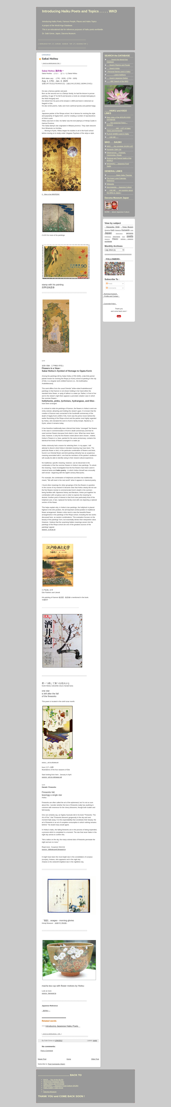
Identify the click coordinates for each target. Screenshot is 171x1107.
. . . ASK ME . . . (112, 137)
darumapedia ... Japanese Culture (119, 187)
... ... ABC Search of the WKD (117, 81)
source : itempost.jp (49, 993)
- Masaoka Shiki (112, 227)
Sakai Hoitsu (50, 58)
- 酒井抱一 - (46, 1011)
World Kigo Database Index (53, 1082)
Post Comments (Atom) (56, 1064)
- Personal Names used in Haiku (118, 72)
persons (129, 233)
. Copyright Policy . (110, 304)
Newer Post (42, 1059)
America (107, 230)
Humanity (125, 230)
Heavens (118, 230)
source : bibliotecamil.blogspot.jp (54, 849)
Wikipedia (110, 184)
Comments (111, 288)
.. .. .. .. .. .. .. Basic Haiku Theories (119, 175)
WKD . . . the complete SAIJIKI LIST (120, 146)
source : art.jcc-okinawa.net (52, 777)
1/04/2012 (58, 1041)
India (131, 230)
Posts (109, 284)
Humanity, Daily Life (114, 149)
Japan (108, 233)
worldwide (108, 241)
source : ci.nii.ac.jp (48, 529)
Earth (112, 230)
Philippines (108, 236)
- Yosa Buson (127, 227)
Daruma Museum (50, 1092)
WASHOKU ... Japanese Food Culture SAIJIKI (60, 1086)
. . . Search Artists (113, 68)
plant (123, 236)
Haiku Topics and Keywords (53, 1084)
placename (116, 236)
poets (95, 1041)
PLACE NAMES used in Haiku (118, 134)
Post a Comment (47, 1051)
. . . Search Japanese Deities (117, 78)
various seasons (127, 239)
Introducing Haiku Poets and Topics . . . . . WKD (79, 11)
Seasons (107, 239)
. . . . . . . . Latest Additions (116, 75)
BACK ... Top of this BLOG (53, 1080)
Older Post (95, 1059)
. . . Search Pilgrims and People (118, 65)
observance (119, 233)
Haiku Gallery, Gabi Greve (53, 1088)
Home (69, 1059)
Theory (115, 239)
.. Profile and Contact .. (111, 296)
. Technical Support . (110, 294)
